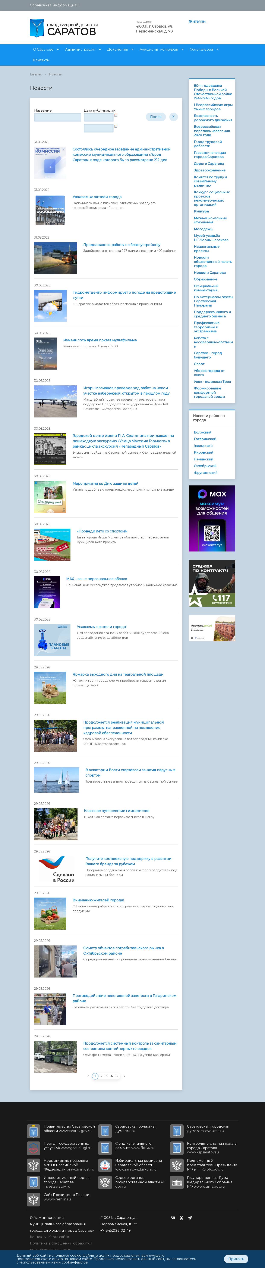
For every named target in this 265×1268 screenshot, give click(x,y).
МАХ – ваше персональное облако (96, 579)
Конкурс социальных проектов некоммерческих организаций (212, 198)
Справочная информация (53, 5)
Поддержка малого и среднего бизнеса (212, 314)
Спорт (199, 364)
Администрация (80, 49)
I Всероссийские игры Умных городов (213, 107)
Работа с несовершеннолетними (213, 342)
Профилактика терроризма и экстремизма (206, 327)
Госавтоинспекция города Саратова (210, 155)
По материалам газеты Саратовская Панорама (213, 301)
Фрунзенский (205, 473)
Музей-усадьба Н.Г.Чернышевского (211, 238)
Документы (117, 49)
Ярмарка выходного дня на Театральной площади (118, 674)
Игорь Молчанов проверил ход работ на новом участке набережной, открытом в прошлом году (126, 390)
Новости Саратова (210, 273)
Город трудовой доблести (208, 144)
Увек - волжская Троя (212, 382)
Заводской (203, 446)
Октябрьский (205, 466)
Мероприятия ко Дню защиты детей (106, 484)
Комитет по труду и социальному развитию (210, 181)
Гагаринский (205, 439)
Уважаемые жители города (97, 197)
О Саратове (43, 49)
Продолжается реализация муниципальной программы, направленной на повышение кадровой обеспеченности (123, 727)
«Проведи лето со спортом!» (102, 531)
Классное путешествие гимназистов (116, 811)
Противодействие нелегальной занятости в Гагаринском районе (124, 998)
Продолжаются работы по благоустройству (121, 245)
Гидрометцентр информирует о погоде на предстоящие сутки (124, 295)
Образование (205, 279)
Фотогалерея (201, 49)
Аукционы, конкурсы (159, 49)
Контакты (41, 60)
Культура (201, 211)
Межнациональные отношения (210, 220)
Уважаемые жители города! (101, 627)
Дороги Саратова (209, 164)
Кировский (203, 452)
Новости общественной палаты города (213, 261)
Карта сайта (58, 1237)
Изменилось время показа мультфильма (100, 340)
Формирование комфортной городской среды (209, 392)
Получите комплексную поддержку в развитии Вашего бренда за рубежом (128, 861)
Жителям (197, 21)
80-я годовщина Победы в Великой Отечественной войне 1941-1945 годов (213, 92)
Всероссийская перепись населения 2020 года (212, 131)
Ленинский (203, 459)
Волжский (202, 432)
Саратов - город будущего (208, 355)
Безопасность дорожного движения (213, 118)
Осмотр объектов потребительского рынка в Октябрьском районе (123, 950)
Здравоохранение (209, 170)
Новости (55, 74)
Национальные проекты (207, 249)
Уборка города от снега (209, 373)
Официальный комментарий (206, 288)
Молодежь (203, 229)
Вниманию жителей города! (98, 900)
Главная (36, 74)
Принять (236, 1259)
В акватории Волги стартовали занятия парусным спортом (130, 772)
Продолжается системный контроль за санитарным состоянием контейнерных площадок (130, 1046)
